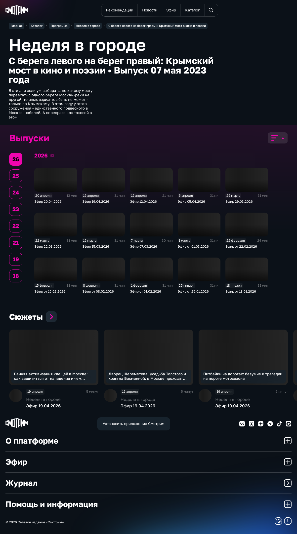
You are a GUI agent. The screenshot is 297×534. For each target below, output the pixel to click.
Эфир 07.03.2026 (143, 246)
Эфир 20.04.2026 (48, 201)
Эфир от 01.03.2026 (193, 246)
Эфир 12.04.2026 (143, 201)
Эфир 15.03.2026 (95, 246)
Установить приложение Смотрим (134, 423)
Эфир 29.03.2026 (239, 201)
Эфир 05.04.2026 (191, 201)
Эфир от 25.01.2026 (193, 291)
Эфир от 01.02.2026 (145, 291)
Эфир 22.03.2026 (48, 246)
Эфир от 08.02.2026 (98, 291)
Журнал (148, 483)
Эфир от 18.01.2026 (240, 291)
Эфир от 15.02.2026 (49, 291)
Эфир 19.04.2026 (95, 201)
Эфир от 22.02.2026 (241, 246)
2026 (52, 155)
